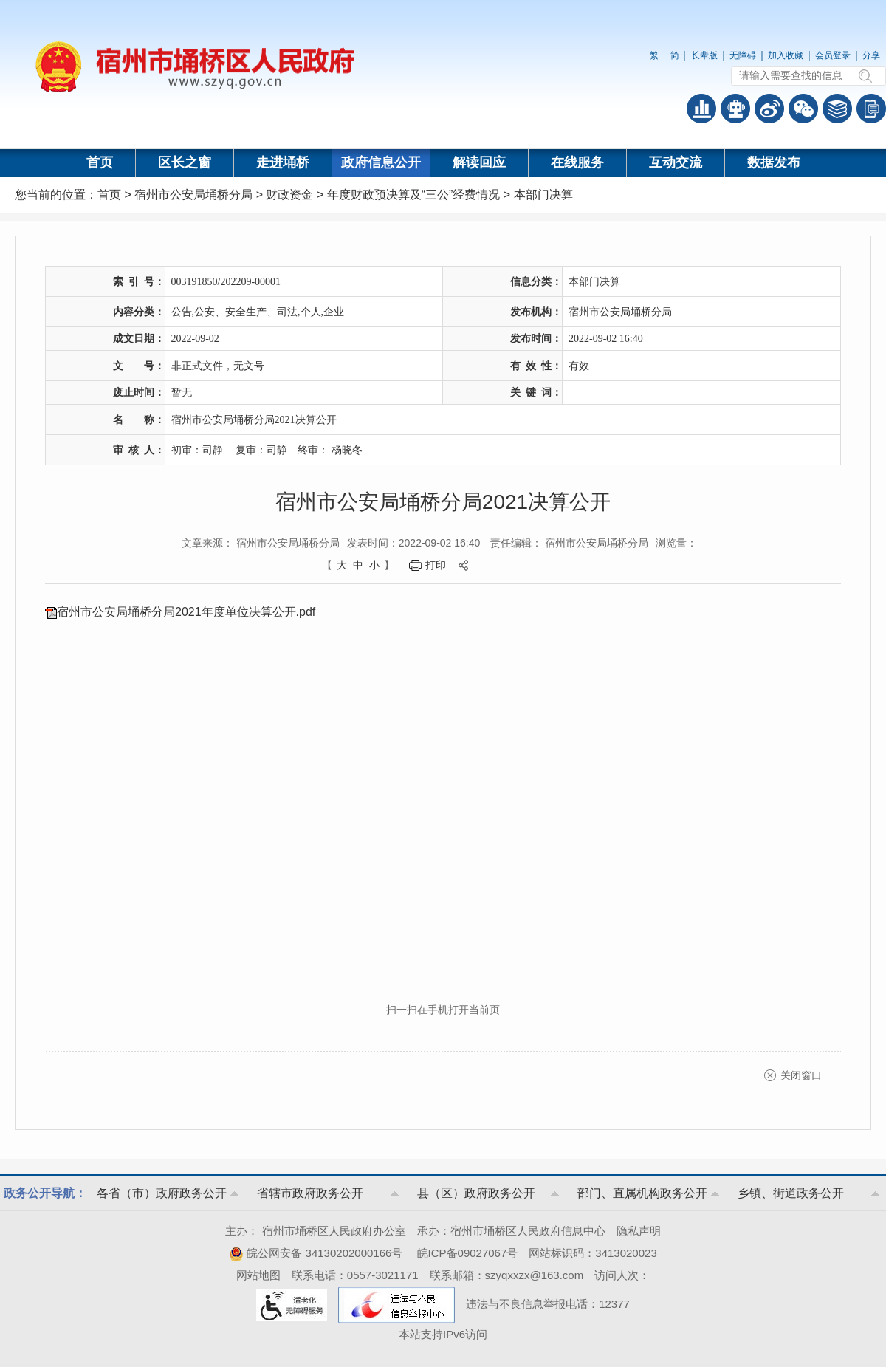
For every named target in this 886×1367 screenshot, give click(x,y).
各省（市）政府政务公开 (162, 1193)
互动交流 (675, 162)
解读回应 (479, 162)
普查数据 (701, 108)
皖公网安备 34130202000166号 (315, 1253)
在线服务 (577, 162)
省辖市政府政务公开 (310, 1193)
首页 (99, 162)
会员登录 (833, 55)
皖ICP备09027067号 (467, 1253)
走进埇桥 (282, 162)
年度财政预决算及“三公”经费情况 (414, 194)
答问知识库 (837, 108)
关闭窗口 (801, 1075)
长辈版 (704, 55)
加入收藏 (785, 55)
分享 (871, 55)
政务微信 (803, 108)
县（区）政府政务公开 (476, 1193)
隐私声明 (639, 1230)
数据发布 (773, 162)
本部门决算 (543, 194)
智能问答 (735, 108)
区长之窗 (184, 162)
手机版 (871, 108)
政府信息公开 (381, 162)
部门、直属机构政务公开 (642, 1193)
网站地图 (258, 1275)
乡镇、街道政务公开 (791, 1193)
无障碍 (742, 55)
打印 (435, 565)
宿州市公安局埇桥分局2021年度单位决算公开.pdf (186, 612)
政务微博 (769, 108)
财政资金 (289, 194)
